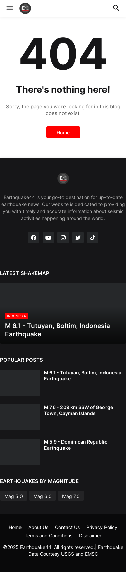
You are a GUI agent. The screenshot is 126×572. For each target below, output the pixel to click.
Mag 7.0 (71, 496)
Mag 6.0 (42, 496)
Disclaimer (90, 535)
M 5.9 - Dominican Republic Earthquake (75, 445)
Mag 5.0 (13, 496)
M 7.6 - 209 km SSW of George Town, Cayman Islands (78, 410)
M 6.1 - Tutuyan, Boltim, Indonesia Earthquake (82, 375)
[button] (9, 8)
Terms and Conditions (48, 535)
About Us (38, 527)
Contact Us (67, 527)
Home (63, 132)
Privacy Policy (101, 527)
